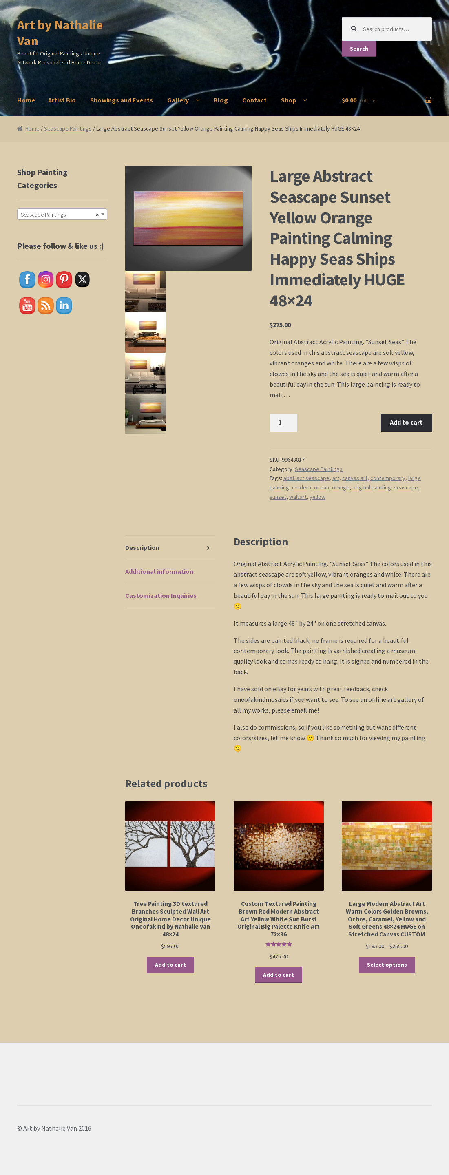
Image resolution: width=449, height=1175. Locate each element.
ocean (321, 487)
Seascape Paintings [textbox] (60, 214)
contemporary (387, 478)
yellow (317, 496)
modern (301, 487)
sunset (278, 496)
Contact (254, 100)
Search (359, 48)
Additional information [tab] (159, 571)
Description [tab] (142, 547)
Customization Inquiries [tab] (161, 595)
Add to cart (406, 422)
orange (340, 487)
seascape (406, 487)
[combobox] (62, 214)
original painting (371, 487)
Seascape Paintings (68, 128)
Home (26, 100)
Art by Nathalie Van (60, 33)
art (335, 478)
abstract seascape (306, 478)
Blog (221, 100)
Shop (288, 100)
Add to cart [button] (170, 964)
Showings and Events (121, 100)
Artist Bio (62, 100)
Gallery (178, 100)
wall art (298, 496)
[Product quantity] (283, 423)
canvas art (354, 478)
